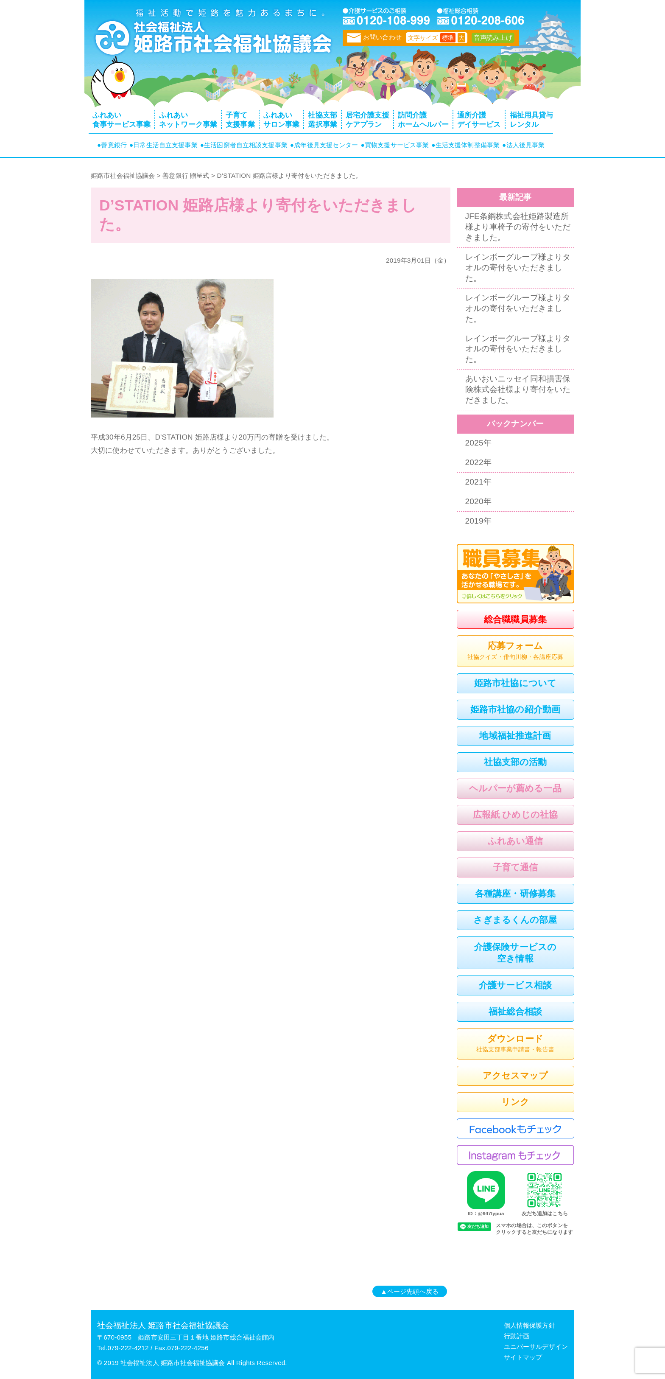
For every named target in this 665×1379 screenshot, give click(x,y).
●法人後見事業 (523, 145)
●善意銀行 (112, 145)
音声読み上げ (493, 37)
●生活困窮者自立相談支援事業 (244, 145)
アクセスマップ (515, 1075)
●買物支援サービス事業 (395, 145)
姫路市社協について (515, 683)
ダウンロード (515, 1044)
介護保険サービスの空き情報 (515, 952)
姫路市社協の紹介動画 (515, 709)
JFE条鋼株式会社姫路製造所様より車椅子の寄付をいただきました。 (518, 227)
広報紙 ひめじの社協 (515, 814)
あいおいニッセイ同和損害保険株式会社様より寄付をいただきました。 (518, 389)
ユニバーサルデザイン (536, 1346)
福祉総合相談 (515, 1011)
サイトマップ (523, 1357)
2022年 (478, 462)
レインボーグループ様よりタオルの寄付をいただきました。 (518, 267)
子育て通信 (515, 867)
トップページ (211, 36)
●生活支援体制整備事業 (465, 145)
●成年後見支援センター (324, 145)
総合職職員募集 (515, 619)
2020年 (478, 501)
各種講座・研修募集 (515, 893)
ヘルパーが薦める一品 (515, 788)
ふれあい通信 (515, 841)
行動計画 (517, 1336)
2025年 (478, 442)
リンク (515, 1102)
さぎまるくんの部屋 (515, 920)
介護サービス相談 (515, 985)
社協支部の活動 (515, 762)
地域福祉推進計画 (515, 735)
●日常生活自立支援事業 (163, 145)
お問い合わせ (374, 37)
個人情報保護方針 (529, 1325)
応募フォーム (515, 651)
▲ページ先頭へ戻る (410, 1291)
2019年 (478, 520)
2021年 (478, 481)
